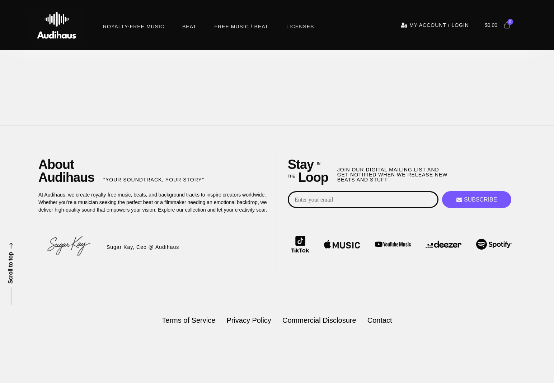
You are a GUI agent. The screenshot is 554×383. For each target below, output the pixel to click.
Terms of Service (188, 320)
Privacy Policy (248, 320)
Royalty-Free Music (133, 26)
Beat (189, 26)
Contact (379, 320)
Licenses (300, 26)
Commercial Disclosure (319, 320)
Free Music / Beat (242, 26)
